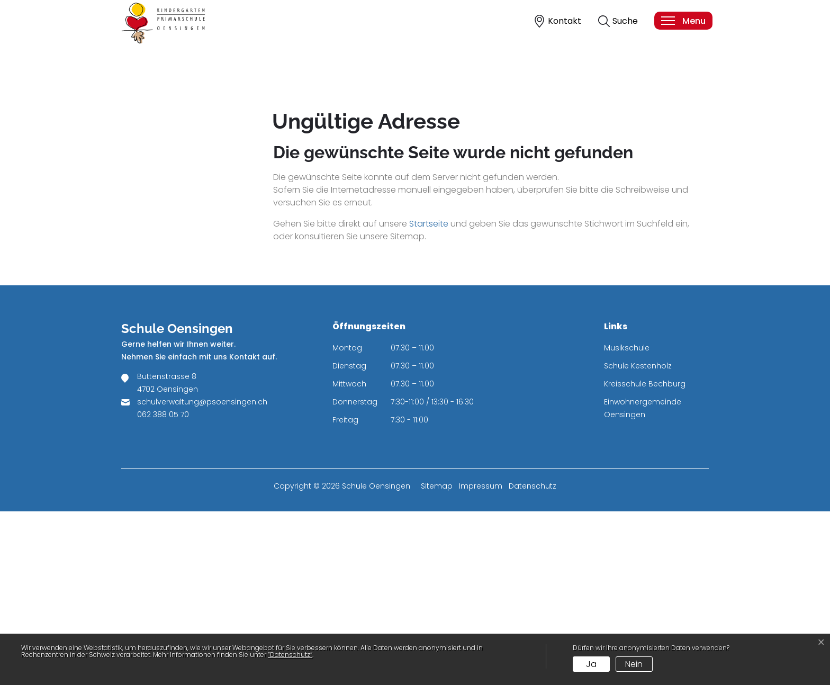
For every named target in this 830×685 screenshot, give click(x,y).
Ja (591, 664)
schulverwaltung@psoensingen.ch (202, 575)
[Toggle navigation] (683, 20)
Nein (634, 664)
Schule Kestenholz (638, 539)
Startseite (428, 397)
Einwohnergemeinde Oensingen (642, 581)
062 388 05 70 (163, 588)
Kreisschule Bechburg (644, 557)
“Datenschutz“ (290, 654)
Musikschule (626, 521)
